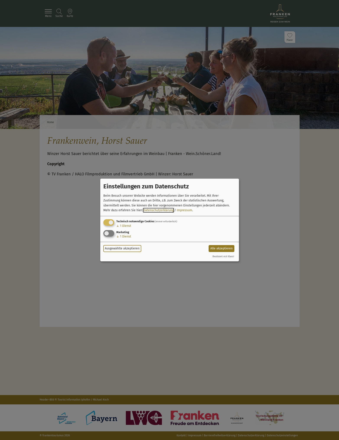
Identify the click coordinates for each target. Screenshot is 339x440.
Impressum (184, 210)
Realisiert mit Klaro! (223, 256)
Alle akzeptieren (221, 248)
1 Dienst (123, 226)
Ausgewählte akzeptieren (122, 248)
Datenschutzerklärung (158, 210)
